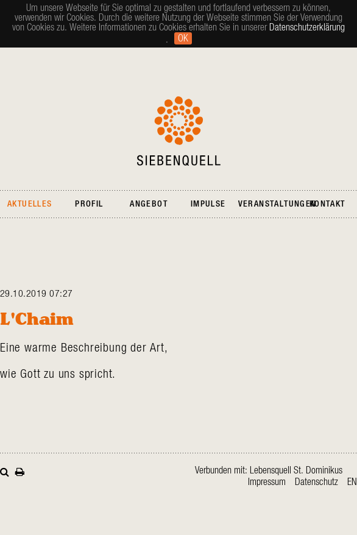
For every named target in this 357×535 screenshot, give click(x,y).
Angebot (149, 204)
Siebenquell (179, 131)
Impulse (208, 204)
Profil (89, 204)
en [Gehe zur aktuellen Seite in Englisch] (352, 482)
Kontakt (327, 204)
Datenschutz (316, 482)
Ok (183, 38)
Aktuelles (29, 204)
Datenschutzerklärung (307, 27)
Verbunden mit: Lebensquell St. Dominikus (268, 470)
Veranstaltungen (277, 204)
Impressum (267, 482)
